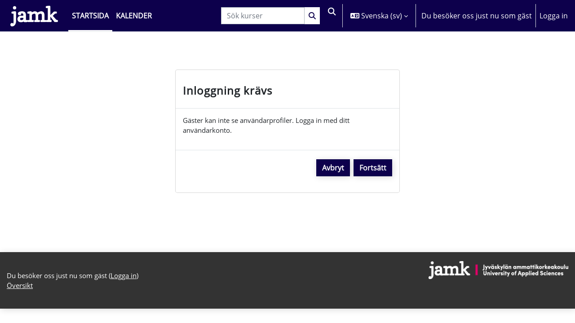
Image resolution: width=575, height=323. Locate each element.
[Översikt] (34, 15)
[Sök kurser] (261, 15)
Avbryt (333, 170)
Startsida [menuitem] (90, 16)
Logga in (554, 16)
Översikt (21, 290)
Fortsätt (372, 170)
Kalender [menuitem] (134, 16)
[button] (331, 15)
